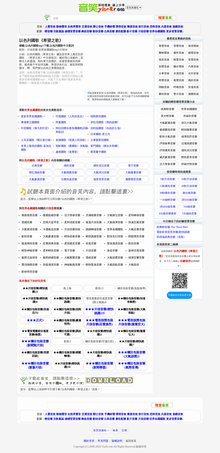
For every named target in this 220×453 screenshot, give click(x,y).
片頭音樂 (143, 31)
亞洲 (124, 430)
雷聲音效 (178, 45)
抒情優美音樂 (168, 150)
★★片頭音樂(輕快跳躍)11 (35, 290)
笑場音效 (193, 87)
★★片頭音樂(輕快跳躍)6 (35, 300)
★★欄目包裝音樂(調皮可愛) (67, 333)
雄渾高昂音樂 (189, 136)
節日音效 (143, 26)
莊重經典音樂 (51, 243)
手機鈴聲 (109, 26)
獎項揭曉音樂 (30, 264)
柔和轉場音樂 (136, 215)
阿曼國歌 (61, 122)
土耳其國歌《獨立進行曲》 (37, 140)
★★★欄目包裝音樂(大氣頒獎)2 (131, 354)
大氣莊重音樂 (136, 229)
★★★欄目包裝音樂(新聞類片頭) (35, 343)
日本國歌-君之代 (100, 134)
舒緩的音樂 (190, 116)
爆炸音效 (178, 52)
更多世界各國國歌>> (33, 116)
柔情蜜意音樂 (72, 243)
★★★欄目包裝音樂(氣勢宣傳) (131, 365)
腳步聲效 (178, 66)
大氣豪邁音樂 (37, 179)
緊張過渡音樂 (115, 243)
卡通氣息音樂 (51, 229)
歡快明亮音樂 (30, 271)
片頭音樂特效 (72, 229)
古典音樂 (109, 31)
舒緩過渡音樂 (51, 264)
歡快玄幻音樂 (115, 236)
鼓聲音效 (164, 66)
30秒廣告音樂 (168, 192)
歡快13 (99, 288)
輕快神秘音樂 (30, 250)
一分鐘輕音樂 (168, 199)
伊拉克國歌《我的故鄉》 (105, 122)
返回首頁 (131, 440)
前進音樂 (91, 243)
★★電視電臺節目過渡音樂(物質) (35, 333)
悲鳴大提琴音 (51, 222)
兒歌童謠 (58, 31)
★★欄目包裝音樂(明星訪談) (35, 354)
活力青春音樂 (72, 215)
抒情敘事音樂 (168, 143)
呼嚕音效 (178, 87)
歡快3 (67, 341)
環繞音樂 (91, 257)
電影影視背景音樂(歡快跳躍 (173, 232)
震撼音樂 (27, 222)
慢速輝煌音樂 (30, 243)
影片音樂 (132, 31)
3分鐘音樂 (189, 206)
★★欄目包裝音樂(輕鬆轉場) (67, 354)
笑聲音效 (193, 59)
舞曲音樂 (86, 31)
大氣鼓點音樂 (115, 264)
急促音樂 (112, 250)
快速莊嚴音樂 (136, 222)
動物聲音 (61, 26)
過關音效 (193, 94)
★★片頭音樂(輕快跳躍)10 (67, 365)
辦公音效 (98, 26)
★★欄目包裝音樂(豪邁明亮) (67, 322)
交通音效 (87, 26)
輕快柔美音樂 (189, 157)
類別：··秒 (43, 49)
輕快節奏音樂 (72, 236)
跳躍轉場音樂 (94, 229)
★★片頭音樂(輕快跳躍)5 (99, 354)
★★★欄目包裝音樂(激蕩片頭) (35, 365)
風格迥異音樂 (30, 215)
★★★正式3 (35, 320)
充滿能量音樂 (94, 215)
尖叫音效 (193, 73)
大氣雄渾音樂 (115, 222)
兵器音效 (166, 26)
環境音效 (121, 26)
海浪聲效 (193, 45)
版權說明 (117, 440)
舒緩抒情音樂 (189, 164)
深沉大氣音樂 (189, 122)
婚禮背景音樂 (73, 31)
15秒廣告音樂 (168, 186)
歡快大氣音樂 (168, 136)
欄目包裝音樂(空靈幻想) (99, 341)
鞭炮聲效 (164, 52)
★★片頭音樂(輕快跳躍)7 (131, 343)
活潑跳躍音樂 (189, 143)
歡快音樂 (98, 31)
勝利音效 (164, 94)
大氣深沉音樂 (101, 172)
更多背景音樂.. (175, 31)
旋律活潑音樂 (136, 250)
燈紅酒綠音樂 (37, 172)
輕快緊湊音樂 (94, 264)
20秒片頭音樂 (189, 186)
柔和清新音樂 (72, 222)
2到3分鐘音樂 (189, 199)
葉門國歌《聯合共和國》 (105, 146)
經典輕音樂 (167, 109)
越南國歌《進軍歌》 (68, 151)
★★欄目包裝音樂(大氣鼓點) (131, 311)
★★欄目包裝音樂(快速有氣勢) (131, 300)
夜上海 (67, 288)
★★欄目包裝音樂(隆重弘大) (131, 333)
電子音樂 (133, 165)
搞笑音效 (164, 59)
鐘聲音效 (193, 52)
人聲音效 (50, 26)
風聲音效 (178, 80)
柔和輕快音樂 (51, 250)
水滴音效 (178, 73)
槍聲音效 (178, 59)
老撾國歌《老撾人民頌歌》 (72, 140)
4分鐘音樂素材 (167, 213)
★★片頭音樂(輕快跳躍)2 (99, 333)
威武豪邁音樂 (168, 157)
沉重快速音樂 (69, 179)
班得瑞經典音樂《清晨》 (171, 237)
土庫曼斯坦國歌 (99, 140)
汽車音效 (193, 66)
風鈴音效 (193, 80)
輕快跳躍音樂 (94, 236)
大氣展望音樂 (30, 229)
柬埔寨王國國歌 (30, 122)
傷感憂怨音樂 (168, 129)
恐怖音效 (155, 26)
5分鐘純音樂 (189, 213)
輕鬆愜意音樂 (136, 236)
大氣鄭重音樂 (72, 257)
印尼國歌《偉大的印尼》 (35, 128)
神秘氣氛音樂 (72, 264)
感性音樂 (69, 165)
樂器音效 (132, 26)
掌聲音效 (164, 45)
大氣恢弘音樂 (115, 215)
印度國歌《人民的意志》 (70, 116)
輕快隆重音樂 (189, 129)
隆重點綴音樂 (51, 215)
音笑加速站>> (101, 430)
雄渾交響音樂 (136, 257)
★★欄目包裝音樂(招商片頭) (67, 311)
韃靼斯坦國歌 (98, 116)
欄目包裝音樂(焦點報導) (131, 288)
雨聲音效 (164, 80)
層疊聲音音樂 (133, 179)
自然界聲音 (74, 26)
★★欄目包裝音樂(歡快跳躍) (67, 300)
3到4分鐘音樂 (168, 206)
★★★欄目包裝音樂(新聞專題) (99, 365)
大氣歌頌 (133, 264)
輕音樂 (49, 31)
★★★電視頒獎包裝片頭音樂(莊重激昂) (99, 322)
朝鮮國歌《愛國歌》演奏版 (72, 146)
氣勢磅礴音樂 (51, 257)
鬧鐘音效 (164, 87)
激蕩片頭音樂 (94, 222)
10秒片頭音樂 (189, 179)
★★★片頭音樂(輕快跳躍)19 (99, 311)
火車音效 (164, 73)
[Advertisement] (118, 63)
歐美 (115, 430)
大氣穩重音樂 (69, 172)
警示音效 (178, 94)
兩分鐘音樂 (189, 192)
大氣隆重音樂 (133, 172)
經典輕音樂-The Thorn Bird (172, 227)
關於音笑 (89, 440)
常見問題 (103, 440)
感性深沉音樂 (101, 165)
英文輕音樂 (167, 116)
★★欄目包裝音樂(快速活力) (35, 311)
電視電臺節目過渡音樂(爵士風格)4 (99, 300)
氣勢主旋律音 (30, 257)
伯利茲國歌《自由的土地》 (106, 128)
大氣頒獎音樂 (115, 257)
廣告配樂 (120, 31)
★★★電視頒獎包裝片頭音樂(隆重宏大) (131, 322)
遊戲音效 (177, 26)
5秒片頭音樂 (167, 179)
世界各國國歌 (157, 31)
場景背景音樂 (101, 179)
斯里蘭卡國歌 (98, 151)
